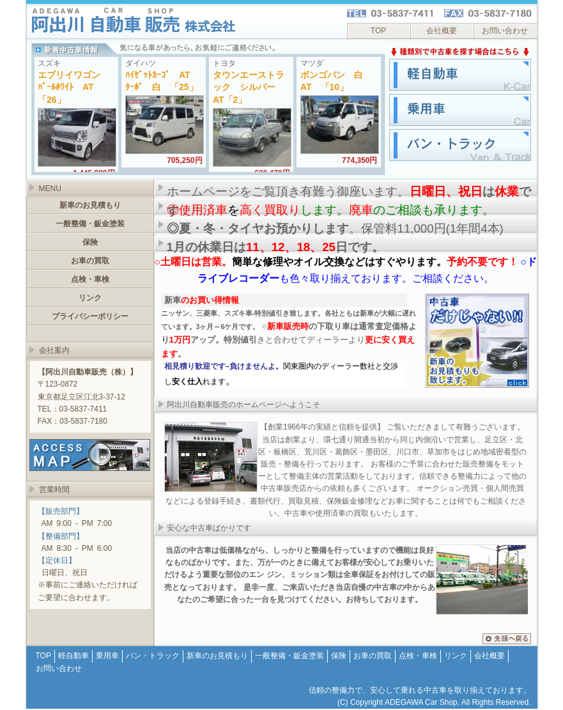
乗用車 (107, 655)
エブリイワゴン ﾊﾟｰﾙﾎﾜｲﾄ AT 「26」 (73, 87)
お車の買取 (90, 260)
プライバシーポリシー (90, 316)
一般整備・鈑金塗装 (90, 223)
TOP (378, 30)
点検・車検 (90, 279)
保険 (90, 242)
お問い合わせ (505, 30)
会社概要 (441, 30)
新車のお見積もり (90, 205)
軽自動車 (73, 655)
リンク (90, 297)
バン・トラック (153, 655)
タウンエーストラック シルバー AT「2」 (248, 87)
